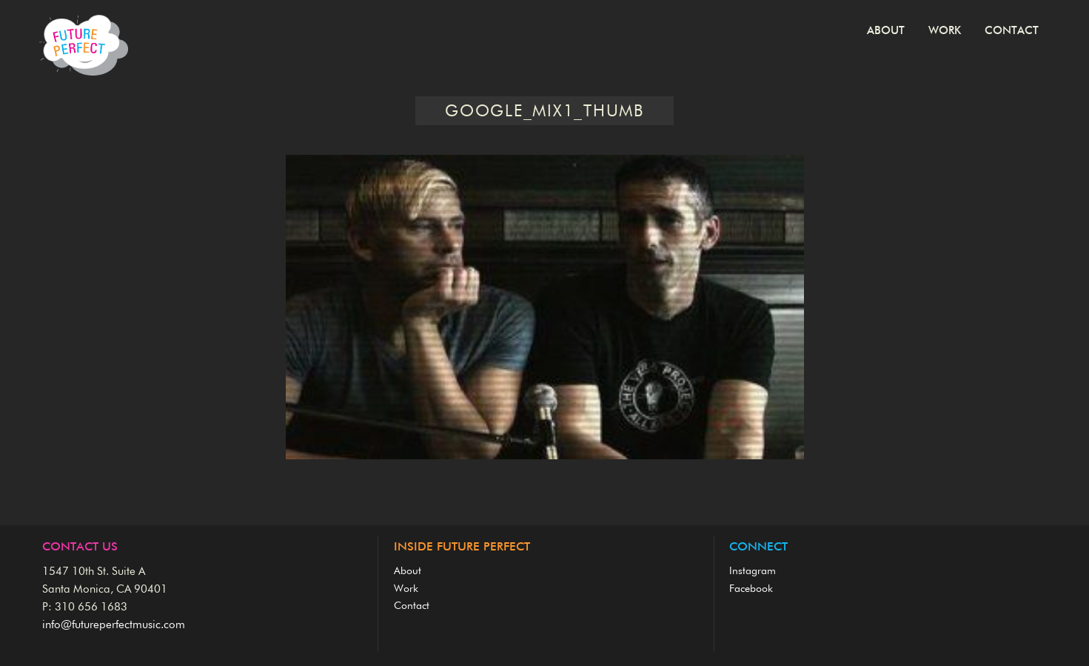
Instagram (752, 571)
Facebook (751, 589)
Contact (1012, 30)
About (886, 30)
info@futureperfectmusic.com (113, 624)
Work (944, 30)
